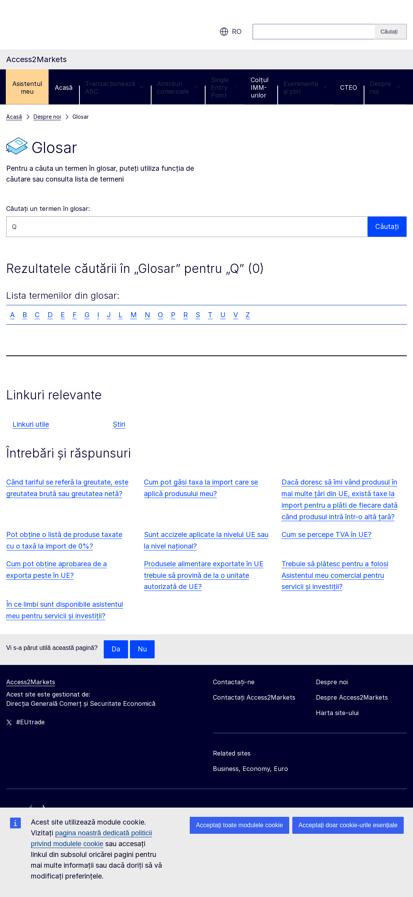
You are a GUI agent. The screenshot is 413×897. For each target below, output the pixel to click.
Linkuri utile (30, 424)
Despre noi (385, 87)
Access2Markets (30, 682)
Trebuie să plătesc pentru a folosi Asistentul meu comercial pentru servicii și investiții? (335, 575)
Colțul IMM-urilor (259, 87)
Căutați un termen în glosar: (48, 208)
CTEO (348, 87)
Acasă (63, 87)
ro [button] (230, 31)
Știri (119, 424)
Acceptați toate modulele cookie (239, 825)
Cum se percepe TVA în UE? (326, 534)
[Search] (391, 31)
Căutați (387, 226)
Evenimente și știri (305, 87)
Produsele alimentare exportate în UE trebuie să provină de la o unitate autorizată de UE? (203, 575)
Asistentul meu (27, 87)
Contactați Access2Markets (254, 698)
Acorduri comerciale (177, 87)
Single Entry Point (224, 87)
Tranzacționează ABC (114, 87)
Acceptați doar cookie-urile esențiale (348, 825)
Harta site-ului (337, 713)
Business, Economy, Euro (250, 769)
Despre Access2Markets (352, 698)
